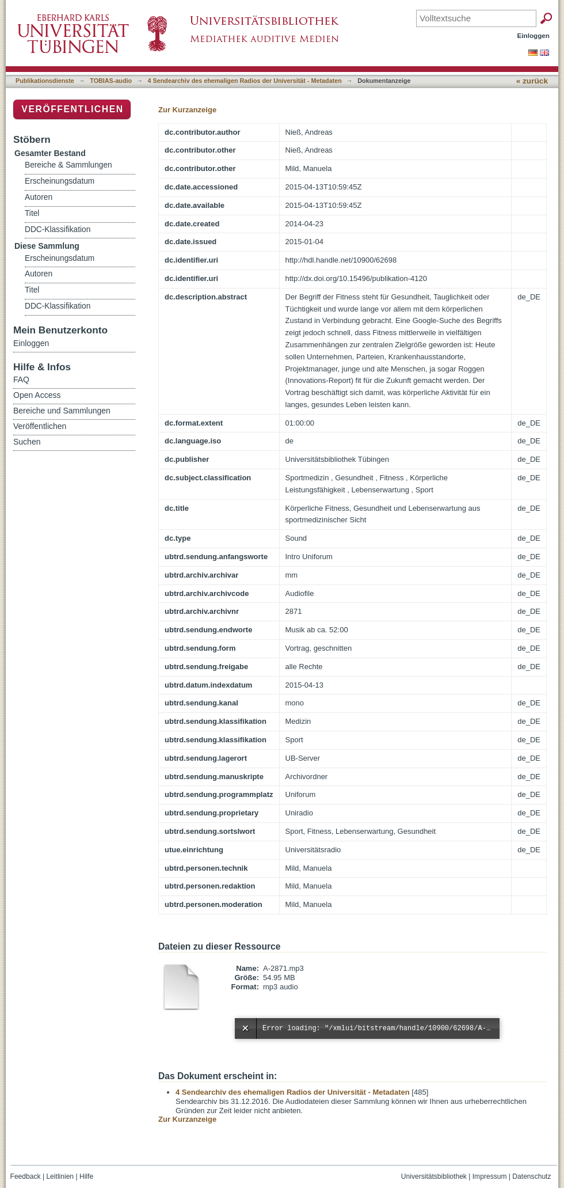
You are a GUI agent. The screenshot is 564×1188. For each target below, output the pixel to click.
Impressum (489, 1176)
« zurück (532, 81)
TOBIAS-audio (111, 80)
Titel (32, 213)
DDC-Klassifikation (57, 229)
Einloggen (533, 35)
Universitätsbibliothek (434, 1176)
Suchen (26, 441)
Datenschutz (531, 1176)
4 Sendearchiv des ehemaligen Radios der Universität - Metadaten (245, 80)
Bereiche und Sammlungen (61, 410)
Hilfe (86, 1176)
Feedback (25, 1176)
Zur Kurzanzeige (187, 109)
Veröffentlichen (72, 109)
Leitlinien (60, 1176)
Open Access (37, 395)
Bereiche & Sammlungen (68, 165)
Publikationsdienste (45, 80)
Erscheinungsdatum (59, 181)
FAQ (21, 379)
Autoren (38, 197)
